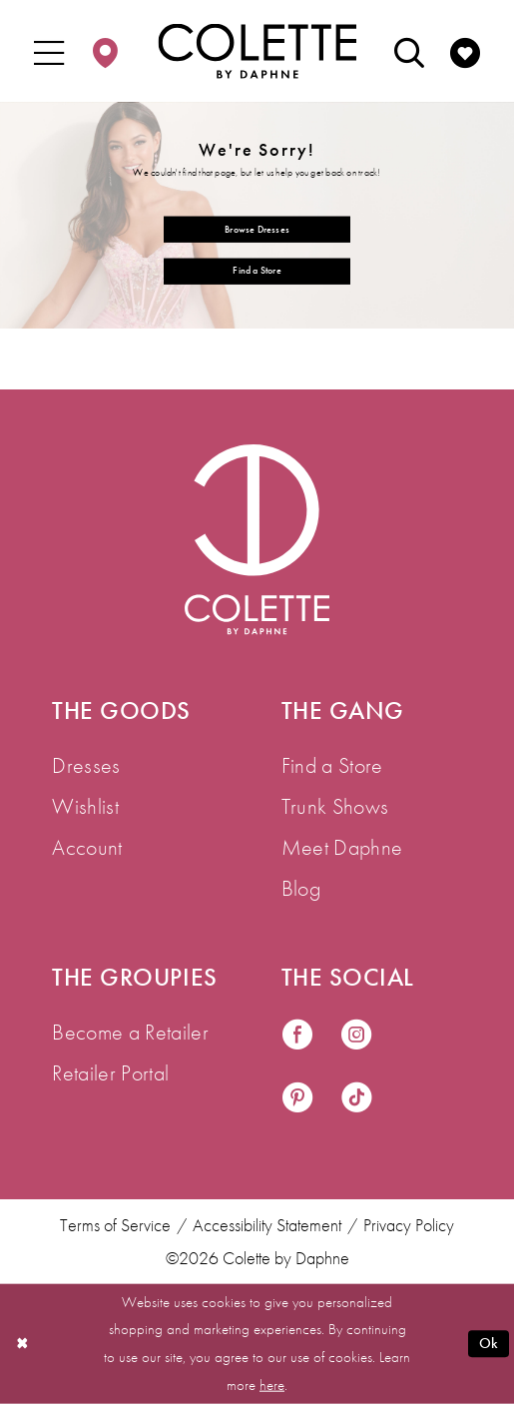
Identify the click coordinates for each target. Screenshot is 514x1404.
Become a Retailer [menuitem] (130, 1032)
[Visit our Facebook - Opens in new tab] (297, 1036)
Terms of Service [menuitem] (115, 1224)
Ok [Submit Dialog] (489, 1343)
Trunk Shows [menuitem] (335, 806)
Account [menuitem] (87, 847)
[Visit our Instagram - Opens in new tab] (356, 1036)
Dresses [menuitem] (86, 765)
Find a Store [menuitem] (332, 765)
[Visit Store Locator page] (106, 51)
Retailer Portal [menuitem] (110, 1072)
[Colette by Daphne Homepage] (257, 51)
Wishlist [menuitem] (85, 806)
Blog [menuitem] (300, 888)
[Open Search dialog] (409, 51)
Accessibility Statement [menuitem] (267, 1224)
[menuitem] (49, 51)
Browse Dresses (257, 228)
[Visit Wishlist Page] (465, 51)
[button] (49, 51)
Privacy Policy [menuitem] (408, 1224)
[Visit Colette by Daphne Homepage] (256, 539)
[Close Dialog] (22, 1344)
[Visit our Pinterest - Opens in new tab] (297, 1098)
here (271, 1384)
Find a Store (257, 270)
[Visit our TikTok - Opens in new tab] (356, 1098)
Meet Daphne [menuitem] (342, 847)
